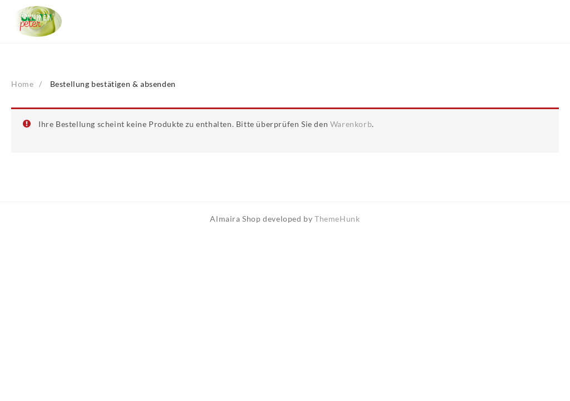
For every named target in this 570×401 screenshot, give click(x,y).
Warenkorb (351, 124)
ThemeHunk (337, 218)
